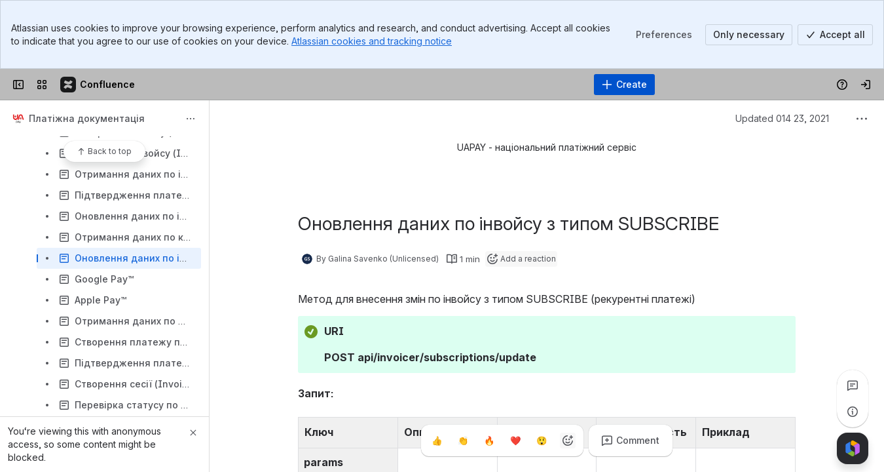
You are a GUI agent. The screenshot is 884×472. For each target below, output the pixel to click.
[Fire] (489, 440)
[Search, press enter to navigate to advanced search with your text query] (409, 84)
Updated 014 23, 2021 (782, 118)
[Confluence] (98, 84)
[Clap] (462, 440)
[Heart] (515, 440)
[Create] (624, 84)
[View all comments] (852, 385)
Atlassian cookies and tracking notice (371, 41)
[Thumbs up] (436, 440)
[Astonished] (541, 440)
